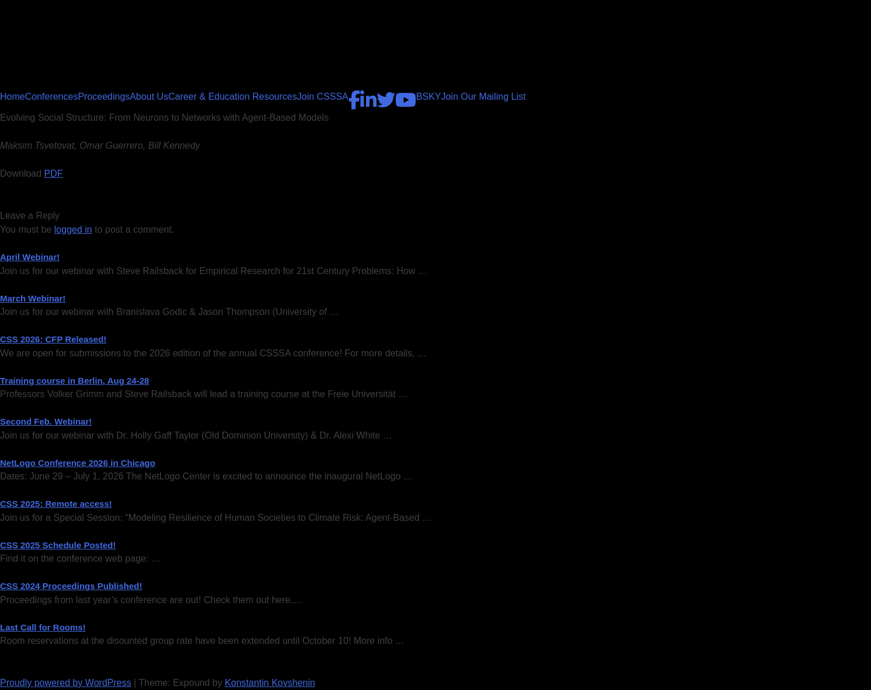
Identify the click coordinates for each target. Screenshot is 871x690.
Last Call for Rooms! (43, 627)
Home (12, 96)
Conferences (51, 96)
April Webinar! (30, 257)
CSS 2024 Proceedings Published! (71, 586)
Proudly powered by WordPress (65, 683)
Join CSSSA (323, 96)
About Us (149, 96)
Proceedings (104, 96)
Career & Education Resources (232, 96)
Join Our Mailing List (483, 96)
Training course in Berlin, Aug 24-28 (74, 381)
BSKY (428, 96)
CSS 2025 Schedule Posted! (58, 545)
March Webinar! (32, 298)
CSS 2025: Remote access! (56, 504)
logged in (73, 229)
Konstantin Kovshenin (270, 683)
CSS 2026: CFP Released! (53, 339)
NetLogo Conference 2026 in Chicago (77, 463)
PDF (53, 173)
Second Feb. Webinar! (46, 421)
